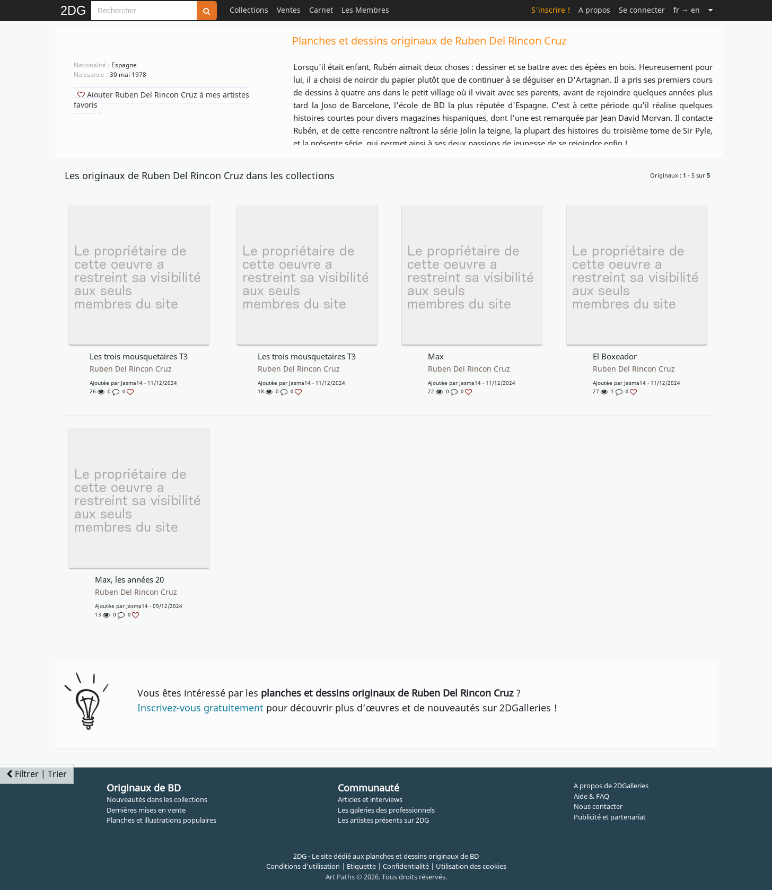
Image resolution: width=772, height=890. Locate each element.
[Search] (144, 10)
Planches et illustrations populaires (161, 820)
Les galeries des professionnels (386, 810)
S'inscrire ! (550, 10)
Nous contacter (598, 806)
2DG (73, 10)
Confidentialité (406, 866)
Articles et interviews (370, 799)
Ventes (289, 10)
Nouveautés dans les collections (157, 799)
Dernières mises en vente (146, 810)
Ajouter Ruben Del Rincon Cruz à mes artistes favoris (161, 100)
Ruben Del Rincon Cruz (131, 369)
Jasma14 (132, 382)
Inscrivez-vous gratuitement (200, 707)
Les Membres (365, 10)
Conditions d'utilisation (303, 866)
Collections (249, 10)
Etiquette (361, 866)
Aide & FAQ (591, 796)
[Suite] (710, 10)
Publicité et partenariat (610, 817)
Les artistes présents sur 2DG (383, 820)
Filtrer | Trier (36, 774)
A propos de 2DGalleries (611, 785)
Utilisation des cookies (471, 866)
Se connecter (642, 10)
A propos (594, 10)
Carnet (321, 10)
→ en (686, 10)
